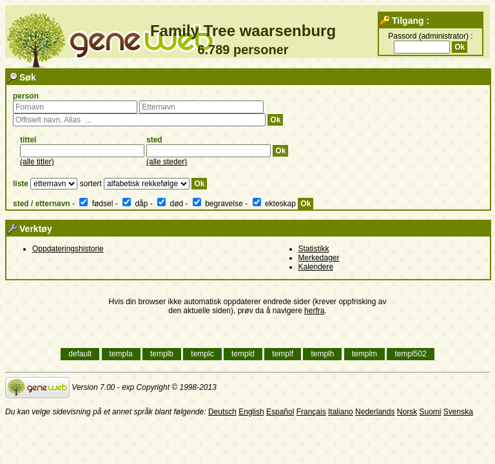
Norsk (407, 411)
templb (161, 354)
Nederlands (374, 411)
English (251, 411)
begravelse (219, 203)
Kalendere (316, 266)
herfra (314, 310)
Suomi (430, 411)
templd (243, 354)
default (80, 354)
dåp (136, 203)
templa (121, 354)
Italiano (340, 411)
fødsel (97, 203)
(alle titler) (37, 161)
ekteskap (275, 203)
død (171, 203)
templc (202, 354)
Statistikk (313, 248)
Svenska (458, 411)
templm (364, 354)
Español (280, 411)
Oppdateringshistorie (68, 248)
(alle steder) (166, 161)
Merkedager (319, 257)
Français (311, 411)
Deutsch (222, 411)
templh (322, 354)
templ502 (410, 354)
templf (282, 354)
